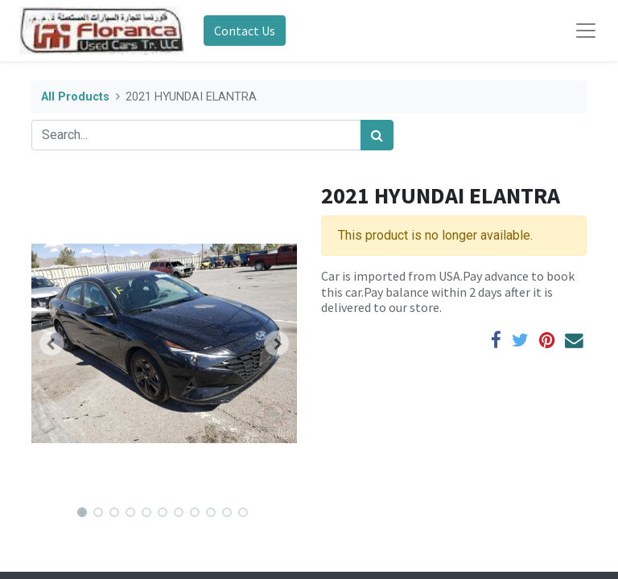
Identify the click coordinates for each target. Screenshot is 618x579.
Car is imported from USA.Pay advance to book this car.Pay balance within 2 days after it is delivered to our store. (448, 291)
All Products (75, 97)
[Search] (376, 135)
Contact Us (244, 31)
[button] (51, 343)
